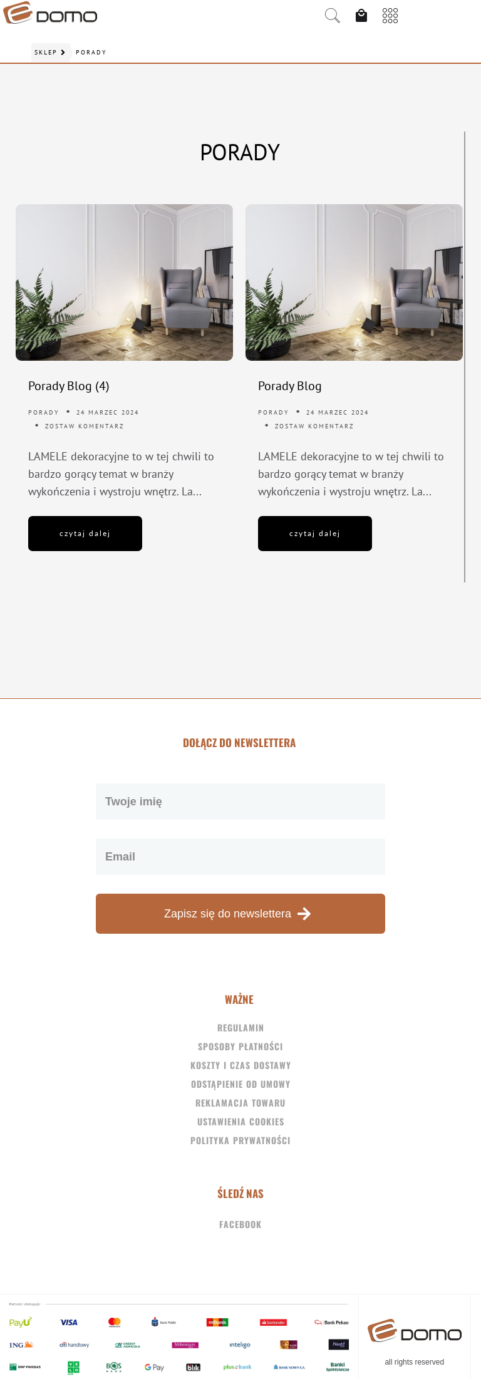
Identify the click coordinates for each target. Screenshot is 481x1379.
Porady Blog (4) (69, 386)
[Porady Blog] (354, 282)
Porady (43, 412)
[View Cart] (364, 15)
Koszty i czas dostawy (240, 1065)
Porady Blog (290, 386)
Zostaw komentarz (84, 426)
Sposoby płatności (240, 1046)
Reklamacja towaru (240, 1102)
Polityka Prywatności (240, 1140)
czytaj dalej (85, 533)
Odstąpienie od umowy (241, 1083)
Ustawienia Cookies (240, 1121)
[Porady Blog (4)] (124, 282)
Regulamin (240, 1027)
